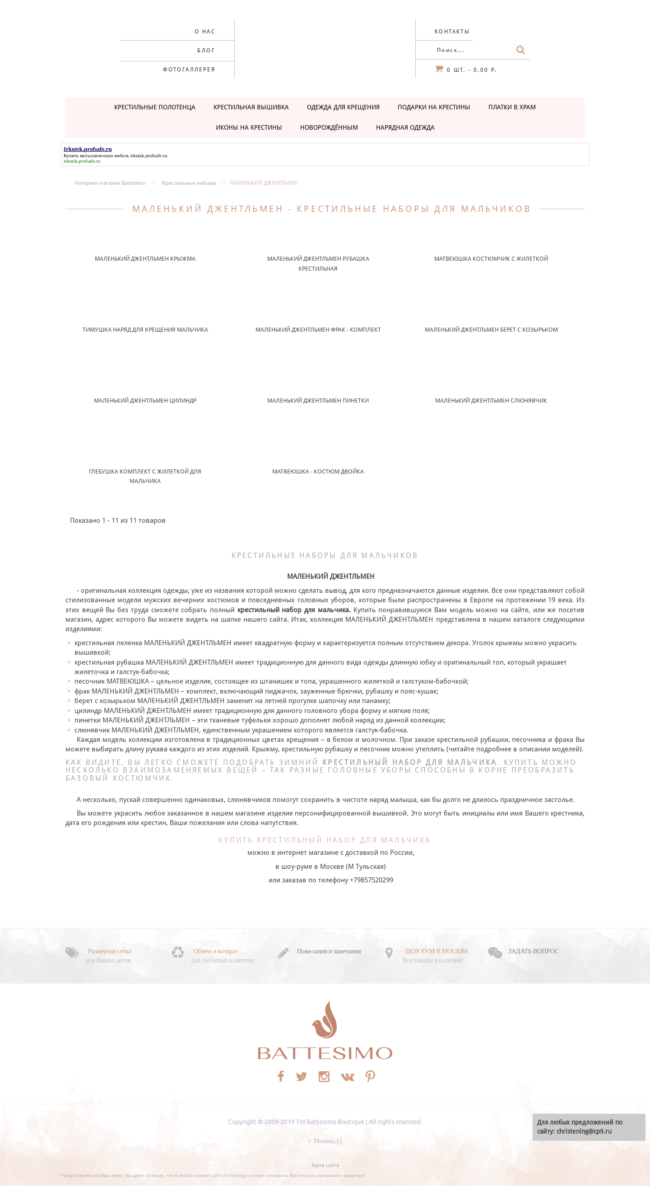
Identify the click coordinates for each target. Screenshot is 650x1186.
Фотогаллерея (189, 69)
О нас (205, 31)
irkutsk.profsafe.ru (148, 155)
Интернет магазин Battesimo (109, 183)
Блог (206, 50)
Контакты (452, 31)
